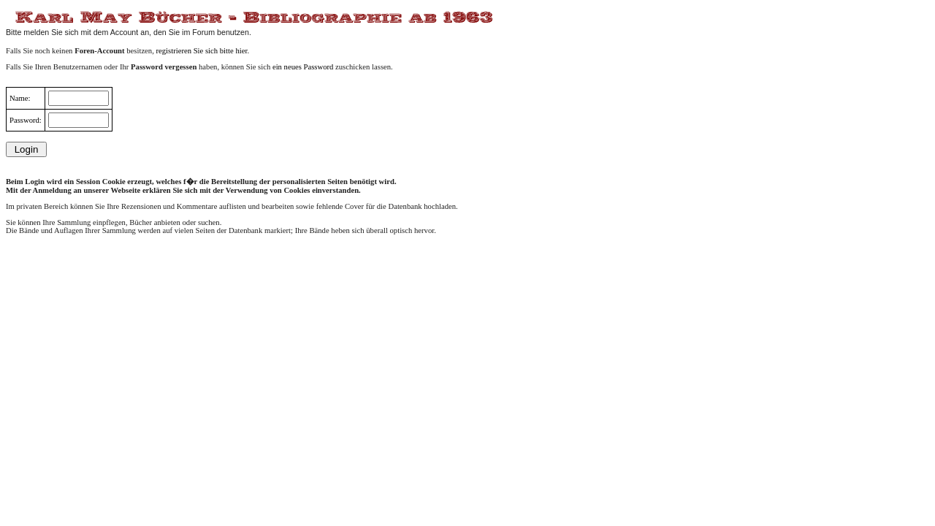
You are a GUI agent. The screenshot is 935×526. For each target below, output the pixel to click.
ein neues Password (302, 67)
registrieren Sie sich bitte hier (202, 51)
